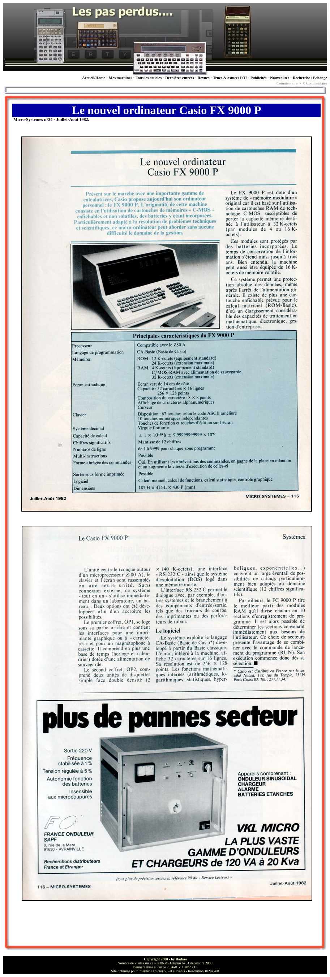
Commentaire (287, 83)
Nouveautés (279, 78)
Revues (204, 78)
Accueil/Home (93, 78)
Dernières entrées (179, 78)
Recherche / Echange (310, 78)
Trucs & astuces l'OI (230, 78)
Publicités (258, 78)
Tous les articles (149, 78)
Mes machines (120, 78)
